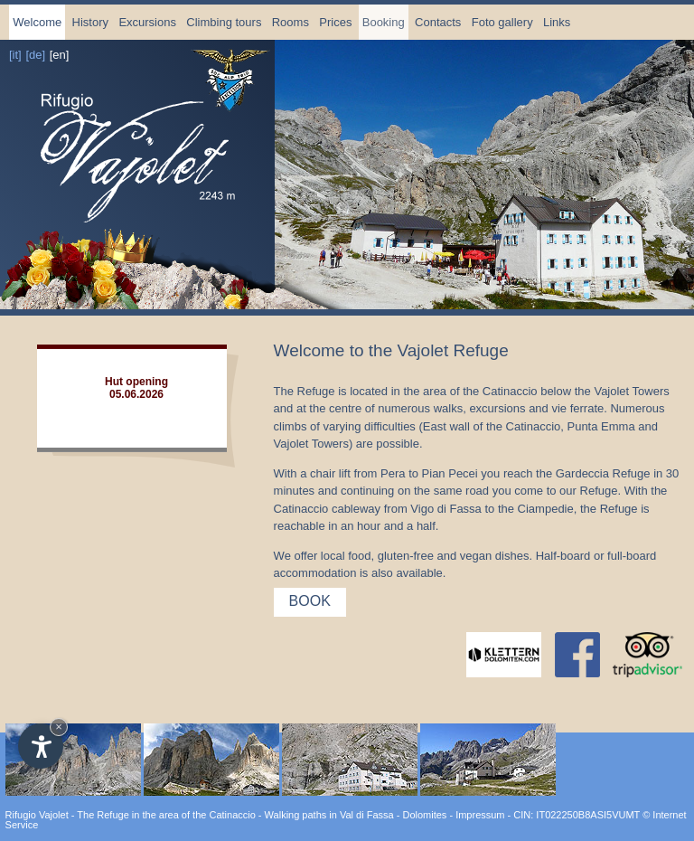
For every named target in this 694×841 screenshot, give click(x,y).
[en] (60, 54)
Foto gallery (502, 22)
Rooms (290, 22)
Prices (335, 22)
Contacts (438, 22)
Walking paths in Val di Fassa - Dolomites (356, 814)
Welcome (37, 22)
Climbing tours (223, 22)
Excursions (147, 22)
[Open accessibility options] (40, 746)
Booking (383, 22)
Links (556, 22)
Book (310, 601)
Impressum (479, 814)
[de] (35, 54)
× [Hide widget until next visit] (58, 726)
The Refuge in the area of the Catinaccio (166, 814)
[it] (15, 54)
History (90, 22)
